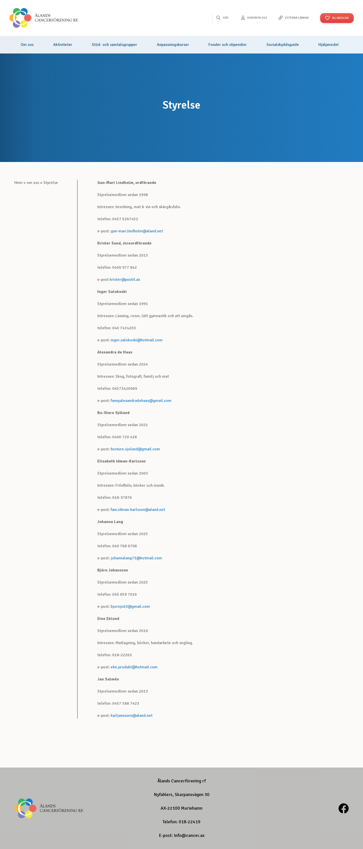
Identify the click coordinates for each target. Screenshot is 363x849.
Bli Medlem (340, 18)
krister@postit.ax (125, 279)
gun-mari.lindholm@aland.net (137, 231)
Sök (225, 18)
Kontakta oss (257, 18)
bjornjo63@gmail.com (130, 606)
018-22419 (189, 822)
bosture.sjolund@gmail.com (135, 449)
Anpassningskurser (173, 44)
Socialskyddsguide (282, 44)
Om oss (27, 44)
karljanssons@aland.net (132, 715)
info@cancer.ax (189, 835)
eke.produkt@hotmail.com (134, 667)
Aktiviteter (62, 44)
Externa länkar (297, 18)
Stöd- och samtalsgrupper (114, 44)
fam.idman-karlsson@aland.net (138, 509)
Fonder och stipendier (227, 44)
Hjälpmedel (328, 44)
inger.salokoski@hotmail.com (137, 340)
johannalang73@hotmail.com (136, 558)
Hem (18, 182)
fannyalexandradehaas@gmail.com (141, 400)
